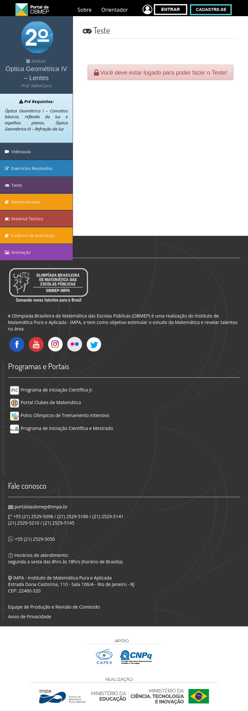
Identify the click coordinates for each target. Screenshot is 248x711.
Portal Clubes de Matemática (45, 402)
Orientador (114, 9)
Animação (18, 252)
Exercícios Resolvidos (29, 168)
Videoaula (18, 151)
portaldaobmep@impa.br (40, 507)
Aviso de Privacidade (29, 616)
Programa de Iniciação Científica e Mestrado (61, 428)
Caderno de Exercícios (30, 235)
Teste (13, 185)
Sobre (85, 9)
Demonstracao (22, 202)
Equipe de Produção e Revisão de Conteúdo (54, 607)
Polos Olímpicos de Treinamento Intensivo (59, 415)
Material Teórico (24, 219)
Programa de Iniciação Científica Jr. (51, 390)
